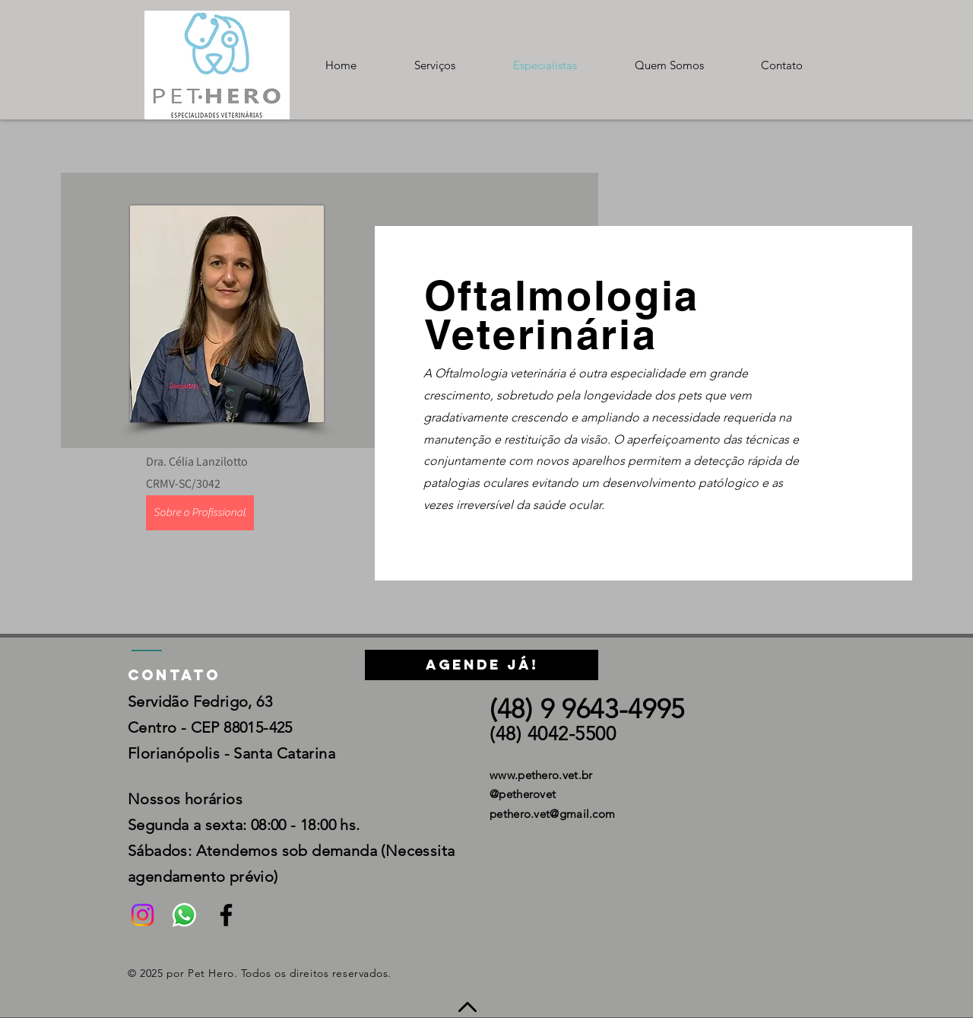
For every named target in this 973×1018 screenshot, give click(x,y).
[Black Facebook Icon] (226, 915)
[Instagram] (142, 915)
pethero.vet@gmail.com (552, 813)
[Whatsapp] (184, 915)
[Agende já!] (481, 665)
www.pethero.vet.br (541, 775)
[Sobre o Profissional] (200, 512)
